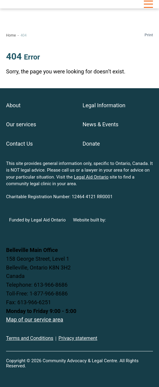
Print (148, 35)
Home (11, 35)
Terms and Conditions (29, 338)
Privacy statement (77, 338)
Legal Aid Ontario (91, 177)
